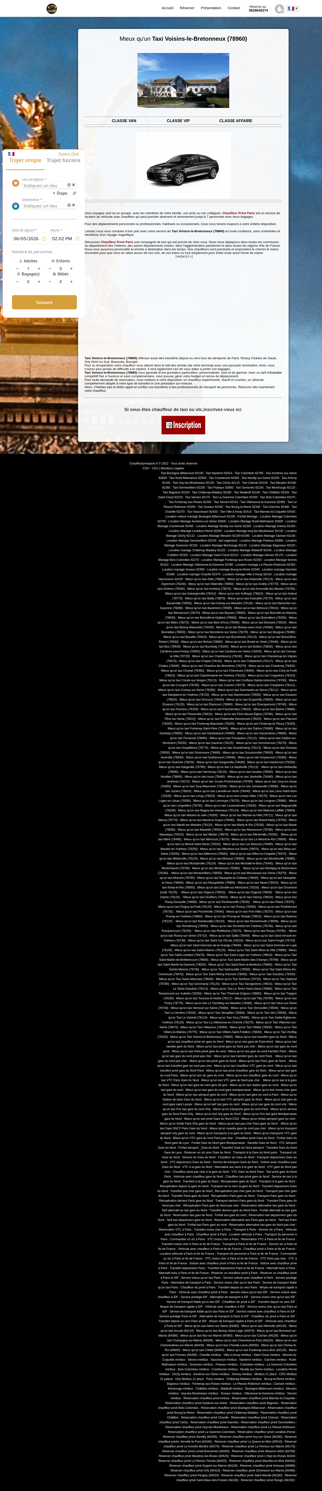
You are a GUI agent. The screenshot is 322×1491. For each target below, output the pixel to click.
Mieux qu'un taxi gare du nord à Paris (254, 1094)
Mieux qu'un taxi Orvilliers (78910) (205, 897)
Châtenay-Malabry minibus (244, 1379)
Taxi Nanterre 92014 (219, 473)
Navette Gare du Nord (262, 1143)
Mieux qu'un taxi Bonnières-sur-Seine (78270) (218, 632)
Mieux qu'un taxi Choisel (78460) (182, 670)
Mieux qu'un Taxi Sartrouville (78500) (226, 969)
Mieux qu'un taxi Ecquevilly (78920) (249, 699)
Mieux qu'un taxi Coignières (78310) (271, 675)
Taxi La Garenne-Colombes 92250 (235, 497)
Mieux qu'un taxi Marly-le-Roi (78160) (239, 825)
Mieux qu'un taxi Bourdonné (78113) (233, 637)
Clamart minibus (284, 1383)
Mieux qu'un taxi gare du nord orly (264, 1104)
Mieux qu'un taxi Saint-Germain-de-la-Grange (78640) (206, 945)
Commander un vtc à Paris (187, 1239)
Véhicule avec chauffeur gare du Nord (198, 1176)
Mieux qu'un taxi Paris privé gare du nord (199, 1051)
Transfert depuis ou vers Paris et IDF (182, 1321)
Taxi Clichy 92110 (228, 482)
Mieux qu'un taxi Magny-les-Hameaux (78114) (208, 810)
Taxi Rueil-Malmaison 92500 (187, 478)
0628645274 (258, 8)
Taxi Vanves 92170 (197, 497)
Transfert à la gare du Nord (200, 1181)
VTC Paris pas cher (273, 1258)
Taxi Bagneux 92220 (176, 492)
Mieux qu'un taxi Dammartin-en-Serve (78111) (248, 690)
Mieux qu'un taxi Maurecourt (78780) (249, 829)
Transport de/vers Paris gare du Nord (239, 1200)
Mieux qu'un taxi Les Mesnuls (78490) (248, 844)
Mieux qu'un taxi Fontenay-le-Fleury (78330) (266, 723)
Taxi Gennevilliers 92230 (189, 487)
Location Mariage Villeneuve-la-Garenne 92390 (202, 564)
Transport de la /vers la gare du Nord (235, 1186)
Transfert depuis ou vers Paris (237, 1287)
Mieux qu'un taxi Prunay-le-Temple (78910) (233, 916)
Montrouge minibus (180, 1388)
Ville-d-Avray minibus (237, 1355)
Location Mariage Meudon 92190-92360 (223, 535)
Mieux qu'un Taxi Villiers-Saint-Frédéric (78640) (231, 1032)
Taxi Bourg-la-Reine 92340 (242, 507)
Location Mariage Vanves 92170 (262, 555)
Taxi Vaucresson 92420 (202, 511)
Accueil (167, 8)
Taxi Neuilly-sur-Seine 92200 (260, 478)
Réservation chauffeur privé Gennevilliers (268, 1422)
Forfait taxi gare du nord (230, 1215)
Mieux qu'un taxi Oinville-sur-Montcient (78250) (228, 887)
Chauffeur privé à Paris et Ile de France (269, 1249)
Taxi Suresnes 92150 (249, 487)
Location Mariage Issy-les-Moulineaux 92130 (253, 531)
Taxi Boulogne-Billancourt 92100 (182, 473)
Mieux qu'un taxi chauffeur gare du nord (252, 1075)
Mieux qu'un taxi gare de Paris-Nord (249, 1041)
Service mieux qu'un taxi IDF (249, 1292)
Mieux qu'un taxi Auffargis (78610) (241, 593)
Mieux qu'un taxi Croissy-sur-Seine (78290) (187, 690)
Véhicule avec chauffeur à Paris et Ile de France (209, 1249)
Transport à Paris (244, 1229)
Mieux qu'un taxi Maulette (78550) (200, 829)
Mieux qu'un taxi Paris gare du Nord (262, 1061)
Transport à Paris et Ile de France (244, 1244)
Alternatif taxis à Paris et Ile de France (184, 1273)
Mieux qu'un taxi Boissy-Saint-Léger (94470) (225, 1330)
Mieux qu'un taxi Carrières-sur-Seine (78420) (232, 651)
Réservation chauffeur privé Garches (214, 1422)
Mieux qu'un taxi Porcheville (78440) (199, 911)
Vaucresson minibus (224, 1359)
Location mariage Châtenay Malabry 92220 (197, 550)
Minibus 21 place (265, 1374)
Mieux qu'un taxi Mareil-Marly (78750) (261, 820)
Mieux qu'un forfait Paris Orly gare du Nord (188, 1123)
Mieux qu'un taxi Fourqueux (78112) (233, 738)
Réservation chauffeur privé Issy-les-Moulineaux (197, 1427)
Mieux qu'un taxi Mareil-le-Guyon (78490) (207, 820)
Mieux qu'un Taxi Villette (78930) (251, 1027)
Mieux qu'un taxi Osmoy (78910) (251, 897)
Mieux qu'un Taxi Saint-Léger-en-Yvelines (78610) (239, 955)
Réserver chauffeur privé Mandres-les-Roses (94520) (194, 1456)
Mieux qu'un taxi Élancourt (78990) (210, 704)
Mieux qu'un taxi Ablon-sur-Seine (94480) (212, 1326)
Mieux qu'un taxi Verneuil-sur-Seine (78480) (200, 1008)
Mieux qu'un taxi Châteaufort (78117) (248, 661)
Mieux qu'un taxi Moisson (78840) (222, 858)
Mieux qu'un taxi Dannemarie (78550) (236, 694)
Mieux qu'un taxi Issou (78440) (205, 776)
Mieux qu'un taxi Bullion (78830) (252, 646)
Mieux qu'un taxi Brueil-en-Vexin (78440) (252, 641)
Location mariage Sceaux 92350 (183, 569)
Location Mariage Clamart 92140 (273, 535)
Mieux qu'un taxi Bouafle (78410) (185, 637)
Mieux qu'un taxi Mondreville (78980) (271, 858)
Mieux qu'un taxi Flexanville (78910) (189, 714)
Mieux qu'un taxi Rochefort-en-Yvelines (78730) (242, 926)
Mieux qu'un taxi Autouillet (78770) (250, 598)
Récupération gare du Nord (238, 1181)
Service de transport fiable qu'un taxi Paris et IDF (202, 1311)
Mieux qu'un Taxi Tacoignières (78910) (247, 984)
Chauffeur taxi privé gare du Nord (247, 1176)
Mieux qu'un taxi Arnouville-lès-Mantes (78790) (264, 588)
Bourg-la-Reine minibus (279, 1379)
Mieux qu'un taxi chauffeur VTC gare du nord (243, 1065)
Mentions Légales (172, 468)
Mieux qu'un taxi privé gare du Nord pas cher (225, 1046)
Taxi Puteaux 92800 (220, 487)
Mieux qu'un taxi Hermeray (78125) (204, 772)
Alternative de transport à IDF (229, 1297)
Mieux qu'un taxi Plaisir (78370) (273, 902)
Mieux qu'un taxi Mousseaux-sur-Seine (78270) (255, 873)
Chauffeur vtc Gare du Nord (236, 1157)
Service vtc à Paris (270, 1229)
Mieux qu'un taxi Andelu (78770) (257, 584)
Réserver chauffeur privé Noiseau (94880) (267, 1465)
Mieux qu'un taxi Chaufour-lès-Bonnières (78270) (214, 666)
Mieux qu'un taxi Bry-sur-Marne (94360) (206, 1335)
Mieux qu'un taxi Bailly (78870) (205, 598)
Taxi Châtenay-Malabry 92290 (211, 492)
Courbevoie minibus (224, 1369)
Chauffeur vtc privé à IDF (239, 1302)
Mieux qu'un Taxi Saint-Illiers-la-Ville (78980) (257, 950)
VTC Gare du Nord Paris (247, 1171)
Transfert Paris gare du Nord (190, 1196)
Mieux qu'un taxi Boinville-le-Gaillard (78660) (207, 617)
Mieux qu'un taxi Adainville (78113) (250, 579)
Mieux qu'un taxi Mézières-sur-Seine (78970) (229, 849)
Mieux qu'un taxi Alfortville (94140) (263, 1326)
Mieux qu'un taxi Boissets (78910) (264, 622)
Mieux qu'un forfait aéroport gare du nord (268, 1118)
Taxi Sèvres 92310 (226, 502)
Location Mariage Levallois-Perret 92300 (195, 531)
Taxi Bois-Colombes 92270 (277, 497)
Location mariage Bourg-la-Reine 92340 (233, 569)
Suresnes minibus (201, 1364)
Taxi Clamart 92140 (254, 482)
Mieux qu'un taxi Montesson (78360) (216, 868)
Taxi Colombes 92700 (249, 473)
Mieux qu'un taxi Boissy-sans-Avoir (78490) (244, 627)
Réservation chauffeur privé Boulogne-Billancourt (233, 1408)
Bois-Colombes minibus (193, 1369)
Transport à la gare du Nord (277, 1181)
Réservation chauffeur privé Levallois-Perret (266, 1432)
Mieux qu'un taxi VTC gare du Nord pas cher (231, 1080)
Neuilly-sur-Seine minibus (257, 1369)
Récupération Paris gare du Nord (232, 1196)
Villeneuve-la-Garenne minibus (264, 1393)
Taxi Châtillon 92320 (275, 492)
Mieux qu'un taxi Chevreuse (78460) (230, 670)
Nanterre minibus (250, 1359)
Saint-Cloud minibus (267, 1355)
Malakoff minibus (232, 1388)
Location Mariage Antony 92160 (274, 526)
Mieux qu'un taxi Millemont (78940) (205, 853)
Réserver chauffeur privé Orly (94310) (195, 1470)
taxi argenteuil (228, 540)
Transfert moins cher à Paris (212, 1229)
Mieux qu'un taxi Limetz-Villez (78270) (242, 796)
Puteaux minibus (226, 1364)
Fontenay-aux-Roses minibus (211, 1383)
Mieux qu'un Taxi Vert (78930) (266, 1012)
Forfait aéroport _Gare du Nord (198, 1147)
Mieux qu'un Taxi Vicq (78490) (229, 1017)
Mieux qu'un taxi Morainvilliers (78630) (196, 873)
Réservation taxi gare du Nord (192, 1215)
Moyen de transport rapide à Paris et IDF (236, 1321)
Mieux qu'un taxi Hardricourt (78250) (271, 762)
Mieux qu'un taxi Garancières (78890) (261, 733)
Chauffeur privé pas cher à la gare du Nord (201, 1171)
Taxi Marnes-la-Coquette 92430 (274, 511)
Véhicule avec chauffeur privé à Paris (203, 1292)
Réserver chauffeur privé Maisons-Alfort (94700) (263, 1451)
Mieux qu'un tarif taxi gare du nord (217, 1104)
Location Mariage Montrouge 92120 (223, 545)
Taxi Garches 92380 (276, 507)
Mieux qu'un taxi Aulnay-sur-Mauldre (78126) (223, 603)
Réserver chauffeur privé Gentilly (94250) (190, 1436)
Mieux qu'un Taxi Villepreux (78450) (203, 1027)
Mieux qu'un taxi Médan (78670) (207, 834)
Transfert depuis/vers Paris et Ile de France (235, 1268)
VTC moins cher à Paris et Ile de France (231, 1258)
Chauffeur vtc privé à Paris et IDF (273, 1316)
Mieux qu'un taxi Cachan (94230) (257, 1335)
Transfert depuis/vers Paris (187, 1268)
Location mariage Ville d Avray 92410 (247, 574)
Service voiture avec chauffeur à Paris (248, 1277)
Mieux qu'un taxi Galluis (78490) (252, 728)
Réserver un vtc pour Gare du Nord (207, 1152)
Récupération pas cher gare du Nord (239, 1191)
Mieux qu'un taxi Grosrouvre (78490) (196, 752)
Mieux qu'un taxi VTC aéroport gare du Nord (233, 1099)
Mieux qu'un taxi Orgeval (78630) (251, 892)
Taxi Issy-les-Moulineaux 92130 (193, 482)
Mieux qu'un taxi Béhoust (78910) (256, 608)
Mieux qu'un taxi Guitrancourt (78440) (210, 757)
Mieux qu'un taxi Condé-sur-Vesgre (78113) (188, 680)
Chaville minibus (210, 1355)
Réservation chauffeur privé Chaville (205, 1417)
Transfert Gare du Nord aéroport (242, 1147)
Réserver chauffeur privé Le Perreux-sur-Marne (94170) (258, 1446)
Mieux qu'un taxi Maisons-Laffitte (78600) (268, 810)
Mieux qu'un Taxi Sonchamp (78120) (196, 984)
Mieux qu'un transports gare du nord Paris (240, 1109)
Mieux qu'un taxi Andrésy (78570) (209, 588)
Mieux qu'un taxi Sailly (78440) (230, 935)
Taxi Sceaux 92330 (210, 507)
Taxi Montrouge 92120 (280, 487)
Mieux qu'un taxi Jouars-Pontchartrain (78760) (222, 781)
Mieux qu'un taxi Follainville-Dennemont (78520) (229, 719)
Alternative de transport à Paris (191, 1282)
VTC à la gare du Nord (197, 1167)
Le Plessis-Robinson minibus (252, 1383)
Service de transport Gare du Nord (235, 1162)
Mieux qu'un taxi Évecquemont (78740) (260, 704)
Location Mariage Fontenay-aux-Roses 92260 (231, 560)
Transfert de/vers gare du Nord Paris (233, 1210)
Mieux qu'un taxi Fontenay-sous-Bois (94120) (256, 1350)
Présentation (211, 8)
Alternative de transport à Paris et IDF (224, 1316)
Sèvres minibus (198, 1359)
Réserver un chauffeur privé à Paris (234, 1273)
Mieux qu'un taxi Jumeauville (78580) (253, 786)
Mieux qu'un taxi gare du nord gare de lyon (199, 1085)
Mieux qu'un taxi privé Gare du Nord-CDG (211, 1118)
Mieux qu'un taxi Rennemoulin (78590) (252, 921)
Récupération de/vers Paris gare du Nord (186, 1200)
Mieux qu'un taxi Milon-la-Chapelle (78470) (258, 853)
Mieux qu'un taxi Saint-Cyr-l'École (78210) (215, 940)
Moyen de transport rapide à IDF (181, 1306)
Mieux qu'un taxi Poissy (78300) (235, 906)
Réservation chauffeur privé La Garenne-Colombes (201, 1432)
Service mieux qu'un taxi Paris (201, 1277)
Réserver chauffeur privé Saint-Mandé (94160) (251, 1475)
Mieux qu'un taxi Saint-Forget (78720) (270, 940)
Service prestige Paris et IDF (178, 1316)
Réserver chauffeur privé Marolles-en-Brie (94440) (262, 1461)
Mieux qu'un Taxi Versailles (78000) (221, 1012)
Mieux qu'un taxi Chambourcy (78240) (217, 656)
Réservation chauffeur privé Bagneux (254, 1403)
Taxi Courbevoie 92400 (224, 478)
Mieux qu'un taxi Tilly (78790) (254, 998)
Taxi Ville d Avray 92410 (236, 511)
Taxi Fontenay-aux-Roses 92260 (189, 502)
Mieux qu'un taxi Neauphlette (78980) (210, 882)
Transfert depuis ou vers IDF (276, 1302)
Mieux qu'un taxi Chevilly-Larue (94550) (233, 1345)
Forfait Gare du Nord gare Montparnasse (218, 1143)
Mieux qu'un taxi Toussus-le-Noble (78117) (204, 998)
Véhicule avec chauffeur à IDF (225, 1306)
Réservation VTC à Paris (175, 1229)
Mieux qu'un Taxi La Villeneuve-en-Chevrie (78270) (220, 1022)
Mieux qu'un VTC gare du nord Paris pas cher (203, 1138)
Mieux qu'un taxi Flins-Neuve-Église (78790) (244, 714)
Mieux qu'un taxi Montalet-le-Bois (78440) (245, 863)
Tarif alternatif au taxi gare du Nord (184, 1210)
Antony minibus (242, 1374)
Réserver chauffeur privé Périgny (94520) (191, 1475)
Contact (234, 8)
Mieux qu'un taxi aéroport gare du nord (201, 1094)
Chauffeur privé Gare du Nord (254, 1138)
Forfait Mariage (247, 516)
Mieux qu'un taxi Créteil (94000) (203, 1350)
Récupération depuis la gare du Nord (184, 1186)
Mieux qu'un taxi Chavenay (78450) (272, 666)
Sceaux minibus (231, 1393)
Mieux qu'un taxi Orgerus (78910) (203, 892)
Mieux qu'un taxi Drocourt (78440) (202, 699)
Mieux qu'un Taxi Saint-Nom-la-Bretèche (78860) (240, 964)
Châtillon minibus (207, 1388)
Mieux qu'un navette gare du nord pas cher (238, 1128)
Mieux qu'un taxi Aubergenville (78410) (190, 593)
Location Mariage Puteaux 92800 (261, 540)
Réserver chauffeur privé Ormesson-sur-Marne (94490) (259, 1470)
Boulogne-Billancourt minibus (264, 1388)
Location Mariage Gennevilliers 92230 (191, 540)
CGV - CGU (150, 468)
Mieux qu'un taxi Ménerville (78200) (254, 834)
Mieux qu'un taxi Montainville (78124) (191, 863)
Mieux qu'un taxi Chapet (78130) (200, 661)
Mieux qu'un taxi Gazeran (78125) (211, 743)
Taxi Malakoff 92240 (247, 492)
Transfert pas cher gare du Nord (191, 1191)
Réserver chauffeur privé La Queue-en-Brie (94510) (248, 1441)
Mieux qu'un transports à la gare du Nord (224, 1133)
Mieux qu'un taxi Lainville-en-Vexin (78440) (222, 791)
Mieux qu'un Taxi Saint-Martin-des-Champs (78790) (244, 959)
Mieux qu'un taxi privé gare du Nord (212, 1061)
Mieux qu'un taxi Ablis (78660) (205, 579)
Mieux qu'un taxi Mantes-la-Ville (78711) (246, 815)
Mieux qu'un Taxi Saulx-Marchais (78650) (186, 979)
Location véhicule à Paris (245, 1234)
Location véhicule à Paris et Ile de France (187, 1253)
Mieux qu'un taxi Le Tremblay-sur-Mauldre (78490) (219, 1003)
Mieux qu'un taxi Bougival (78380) (273, 632)
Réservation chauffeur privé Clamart (255, 1417)
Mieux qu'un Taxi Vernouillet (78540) (254, 1008)
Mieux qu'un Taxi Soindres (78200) (272, 974)
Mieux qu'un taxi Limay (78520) (194, 796)
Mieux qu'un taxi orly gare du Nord (218, 1114)
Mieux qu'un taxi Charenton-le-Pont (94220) (244, 1340)
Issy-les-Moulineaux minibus (199, 1393)
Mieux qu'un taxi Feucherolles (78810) (226, 709)
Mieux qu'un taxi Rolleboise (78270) (218, 931)
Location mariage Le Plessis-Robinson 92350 (265, 564)
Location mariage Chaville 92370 (198, 574)
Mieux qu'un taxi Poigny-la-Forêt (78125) (185, 906)
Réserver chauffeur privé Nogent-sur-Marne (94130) (203, 1465)
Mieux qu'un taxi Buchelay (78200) (206, 646)
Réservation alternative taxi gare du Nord (268, 1205)
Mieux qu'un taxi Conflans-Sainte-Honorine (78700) (252, 680)
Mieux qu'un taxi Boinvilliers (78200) (262, 617)
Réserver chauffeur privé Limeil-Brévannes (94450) (195, 1451)
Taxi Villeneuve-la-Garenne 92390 (262, 502)
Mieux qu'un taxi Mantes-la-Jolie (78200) (191, 815)
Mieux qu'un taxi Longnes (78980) (264, 800)
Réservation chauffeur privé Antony (206, 1398)
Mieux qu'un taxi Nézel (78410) (258, 882)
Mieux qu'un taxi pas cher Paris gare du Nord (248, 1123)
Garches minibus (275, 1359)
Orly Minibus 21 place (189, 1379)
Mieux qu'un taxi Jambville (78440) (250, 776)
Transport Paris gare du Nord (276, 1196)
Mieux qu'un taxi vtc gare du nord (202, 1075)
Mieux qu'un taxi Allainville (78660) (211, 584)
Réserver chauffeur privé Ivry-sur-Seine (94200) (251, 1436)
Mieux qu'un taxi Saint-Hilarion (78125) (200, 950)
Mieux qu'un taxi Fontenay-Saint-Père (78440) (198, 728)
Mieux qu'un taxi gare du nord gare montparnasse (218, 1090)
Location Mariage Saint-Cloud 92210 (214, 555)
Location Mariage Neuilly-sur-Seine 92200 (223, 526)
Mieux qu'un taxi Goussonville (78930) (248, 752)
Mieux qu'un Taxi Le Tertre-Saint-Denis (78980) (241, 988)
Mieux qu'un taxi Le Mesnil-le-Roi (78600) (259, 839)
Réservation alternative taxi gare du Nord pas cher (262, 1224)
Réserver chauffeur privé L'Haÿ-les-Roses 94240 (263, 1456)
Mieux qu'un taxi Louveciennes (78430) (230, 805)
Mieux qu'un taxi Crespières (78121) (271, 685)
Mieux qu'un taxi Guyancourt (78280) (262, 757)
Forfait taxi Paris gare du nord (207, 1224)
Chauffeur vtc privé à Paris (197, 1287)
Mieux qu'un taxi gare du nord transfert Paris (257, 1051)
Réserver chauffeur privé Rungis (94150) (267, 1480)
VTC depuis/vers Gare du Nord (190, 1162)
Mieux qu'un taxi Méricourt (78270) (206, 839)
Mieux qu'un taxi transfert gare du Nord (260, 1037)
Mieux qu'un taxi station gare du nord (254, 1085)
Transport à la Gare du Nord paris (255, 1152)
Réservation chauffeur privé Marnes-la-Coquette (263, 1398)
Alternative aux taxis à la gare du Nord (239, 1167)
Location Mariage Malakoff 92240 (250, 550)
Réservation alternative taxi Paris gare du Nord (245, 1220)
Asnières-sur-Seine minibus (211, 1374)
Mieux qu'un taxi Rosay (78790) (264, 931)
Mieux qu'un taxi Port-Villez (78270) (249, 911)
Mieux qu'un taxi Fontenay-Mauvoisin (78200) (205, 723)
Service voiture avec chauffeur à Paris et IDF (265, 1311)
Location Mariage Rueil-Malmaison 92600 (255, 521)
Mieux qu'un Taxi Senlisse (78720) (238, 979)
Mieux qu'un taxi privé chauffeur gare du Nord (236, 1070)
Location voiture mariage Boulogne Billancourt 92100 (200, 516)
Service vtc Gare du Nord (199, 1157)
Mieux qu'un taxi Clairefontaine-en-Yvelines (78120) (211, 675)
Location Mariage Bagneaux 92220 (272, 545)
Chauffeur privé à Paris (211, 1234)
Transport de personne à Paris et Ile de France (247, 1253)
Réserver (187, 8)
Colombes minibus (252, 1364)
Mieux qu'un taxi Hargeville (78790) (182, 767)
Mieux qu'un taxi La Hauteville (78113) (233, 767)
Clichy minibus (181, 1374)
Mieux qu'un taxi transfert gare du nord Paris (243, 1056)
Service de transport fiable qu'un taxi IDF (193, 1302)
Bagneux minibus (178, 1383)
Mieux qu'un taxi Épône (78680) (274, 709)
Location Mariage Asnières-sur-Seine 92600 (197, 521)
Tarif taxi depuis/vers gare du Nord (189, 1220)
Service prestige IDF (194, 1297)
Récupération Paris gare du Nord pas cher (211, 1205)
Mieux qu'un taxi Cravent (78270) (223, 685)
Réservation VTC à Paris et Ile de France (268, 1239)
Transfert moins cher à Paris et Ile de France (190, 1244)
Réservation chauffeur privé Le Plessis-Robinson (263, 1427)
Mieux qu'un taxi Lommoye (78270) (216, 800)
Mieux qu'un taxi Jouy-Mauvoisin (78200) (200, 786)
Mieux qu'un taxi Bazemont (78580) (208, 608)
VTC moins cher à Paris (223, 1239)
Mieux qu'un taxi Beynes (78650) (223, 613)
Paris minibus (215, 1379)
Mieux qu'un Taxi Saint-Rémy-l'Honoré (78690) (216, 974)
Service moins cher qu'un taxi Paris (237, 1282)
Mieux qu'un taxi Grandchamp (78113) (236, 747)
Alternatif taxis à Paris (280, 1268)
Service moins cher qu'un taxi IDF (273, 1297)
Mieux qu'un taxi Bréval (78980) (202, 641)
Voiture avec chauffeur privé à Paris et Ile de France (223, 1263)
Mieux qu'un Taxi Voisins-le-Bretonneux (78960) (201, 1037)
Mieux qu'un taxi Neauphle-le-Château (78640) (228, 878)
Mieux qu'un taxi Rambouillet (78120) (199, 921)
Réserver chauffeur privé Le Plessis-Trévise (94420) (192, 1461)
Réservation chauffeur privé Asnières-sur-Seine (196, 1403)
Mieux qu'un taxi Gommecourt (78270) (261, 743)
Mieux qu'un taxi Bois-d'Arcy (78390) (216, 622)
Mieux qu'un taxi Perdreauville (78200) (224, 902)
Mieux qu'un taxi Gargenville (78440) (221, 762)
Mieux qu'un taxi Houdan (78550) (251, 772)
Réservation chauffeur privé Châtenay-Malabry (227, 1412)
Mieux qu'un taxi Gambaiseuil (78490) (210, 733)
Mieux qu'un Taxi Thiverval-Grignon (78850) (232, 993)
